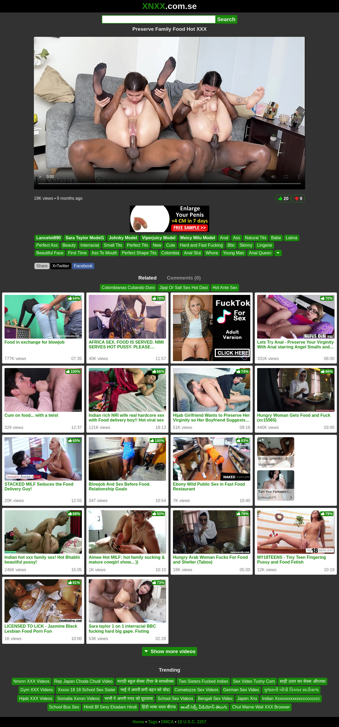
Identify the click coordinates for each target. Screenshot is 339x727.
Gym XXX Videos (36, 690)
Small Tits (113, 245)
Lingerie (264, 245)
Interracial (90, 245)
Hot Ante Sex (225, 287)
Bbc (231, 245)
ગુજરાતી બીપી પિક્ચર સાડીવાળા (291, 690)
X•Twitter (60, 266)
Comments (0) (184, 278)
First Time (77, 253)
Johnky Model (123, 238)
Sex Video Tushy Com (254, 681)
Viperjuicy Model (159, 238)
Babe (276, 238)
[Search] (158, 19)
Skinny (246, 245)
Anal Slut (192, 253)
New (157, 245)
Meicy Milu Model (197, 238)
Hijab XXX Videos (35, 698)
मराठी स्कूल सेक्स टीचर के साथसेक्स (145, 681)
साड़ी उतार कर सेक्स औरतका (302, 681)
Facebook (83, 266)
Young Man (233, 253)
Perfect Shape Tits (139, 253)
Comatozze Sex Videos (196, 690)
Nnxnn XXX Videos (32, 681)
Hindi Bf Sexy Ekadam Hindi (110, 707)
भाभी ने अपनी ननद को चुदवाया (128, 698)
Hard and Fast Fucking (201, 245)
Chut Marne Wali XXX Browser (261, 707)
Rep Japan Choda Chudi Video (83, 681)
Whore (212, 253)
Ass (236, 238)
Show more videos (170, 651)
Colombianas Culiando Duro (128, 287)
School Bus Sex (64, 707)
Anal (224, 238)
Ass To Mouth (104, 253)
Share (42, 266)
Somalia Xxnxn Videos (78, 698)
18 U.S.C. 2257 (191, 722)
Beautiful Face (49, 253)
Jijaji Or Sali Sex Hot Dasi (183, 287)
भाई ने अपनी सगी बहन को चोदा (145, 690)
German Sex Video (241, 690)
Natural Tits (255, 238)
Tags (153, 722)
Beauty (69, 245)
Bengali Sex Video (215, 698)
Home (138, 722)
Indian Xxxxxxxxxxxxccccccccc (291, 698)
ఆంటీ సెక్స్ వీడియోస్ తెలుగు (204, 707)
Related (147, 278)
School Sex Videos (175, 698)
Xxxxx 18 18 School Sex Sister (86, 690)
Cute (170, 245)
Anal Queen (260, 253)
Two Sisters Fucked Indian (203, 681)
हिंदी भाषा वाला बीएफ (159, 707)
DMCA (167, 722)
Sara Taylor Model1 (84, 238)
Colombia (170, 253)
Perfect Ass (47, 245)
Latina (291, 238)
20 (283, 198)
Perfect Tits (137, 245)
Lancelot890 (48, 238)
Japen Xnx (247, 698)
